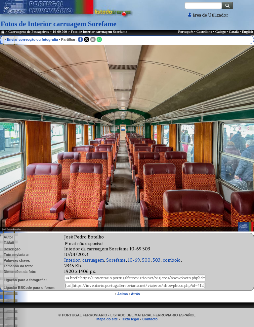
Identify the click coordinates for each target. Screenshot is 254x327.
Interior (72, 260)
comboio (172, 260)
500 (146, 260)
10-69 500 (60, 31)
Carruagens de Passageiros (28, 31)
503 (156, 260)
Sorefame (116, 260)
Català (234, 31)
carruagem (93, 260)
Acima (122, 294)
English (247, 31)
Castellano (204, 31)
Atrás (135, 294)
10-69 (134, 260)
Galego (220, 31)
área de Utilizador (208, 15)
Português (185, 31)
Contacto (149, 319)
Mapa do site (107, 319)
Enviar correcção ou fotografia (32, 39)
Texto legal (130, 319)
